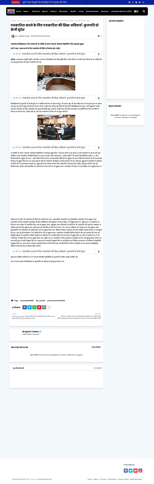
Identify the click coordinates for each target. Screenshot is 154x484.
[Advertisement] (58, 281)
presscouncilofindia (26, 21)
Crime (81, 11)
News (26, 11)
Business (105, 11)
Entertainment (92, 11)
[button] (84, 2)
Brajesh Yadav (30, 331)
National (36, 11)
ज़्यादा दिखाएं (96, 347)
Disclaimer (112, 479)
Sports (45, 11)
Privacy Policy (123, 479)
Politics (53, 11)
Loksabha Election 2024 (121, 11)
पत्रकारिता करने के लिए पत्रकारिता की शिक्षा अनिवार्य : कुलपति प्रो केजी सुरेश (53, 54)
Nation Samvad (31, 479)
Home (18, 11)
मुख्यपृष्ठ (14, 21)
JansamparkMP (27, 300)
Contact (103, 479)
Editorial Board (136, 479)
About (96, 479)
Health (73, 11)
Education (63, 11)
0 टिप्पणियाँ (97, 368)
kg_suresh (40, 300)
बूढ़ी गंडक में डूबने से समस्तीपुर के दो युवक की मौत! (45, 2)
